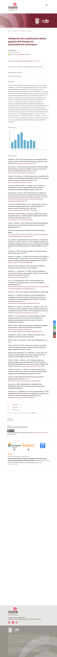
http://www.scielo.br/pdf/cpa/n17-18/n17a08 (32, 366)
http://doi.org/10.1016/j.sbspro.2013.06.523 (25, 313)
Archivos (15, 31)
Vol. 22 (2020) (22, 31)
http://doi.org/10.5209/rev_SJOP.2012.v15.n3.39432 (22, 210)
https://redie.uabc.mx (21, 641)
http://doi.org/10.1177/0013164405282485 (20, 262)
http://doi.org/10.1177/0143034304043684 (20, 220)
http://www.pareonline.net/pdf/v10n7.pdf (19, 182)
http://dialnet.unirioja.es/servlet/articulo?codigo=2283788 (24, 381)
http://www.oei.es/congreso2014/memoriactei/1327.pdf (24, 303)
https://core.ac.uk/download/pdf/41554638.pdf (21, 173)
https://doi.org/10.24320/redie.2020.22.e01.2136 (25, 61)
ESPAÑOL (17, 404)
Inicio (9, 31)
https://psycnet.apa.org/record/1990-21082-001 (21, 397)
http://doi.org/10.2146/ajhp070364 (18, 277)
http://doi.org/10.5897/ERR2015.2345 (25, 163)
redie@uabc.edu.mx (35, 641)
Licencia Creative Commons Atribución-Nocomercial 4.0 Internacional (24, 650)
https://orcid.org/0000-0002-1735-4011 (21, 54)
